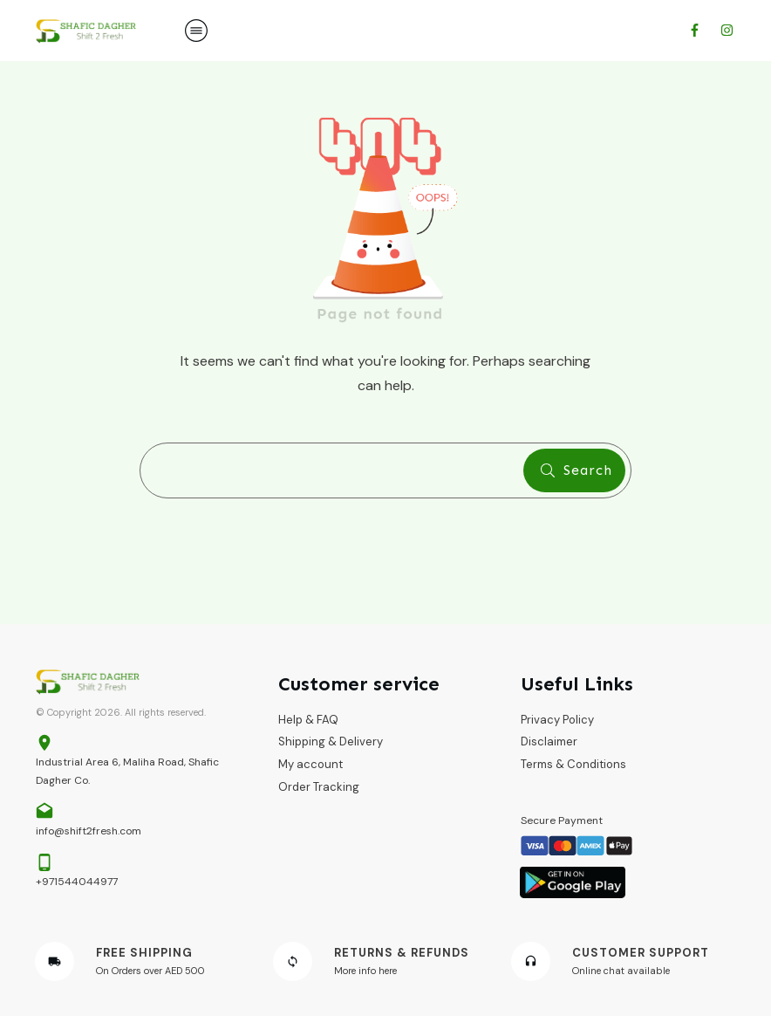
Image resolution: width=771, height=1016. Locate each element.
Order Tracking (318, 786)
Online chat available (621, 971)
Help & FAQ (308, 719)
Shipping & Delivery (330, 741)
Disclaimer (549, 741)
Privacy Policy (557, 719)
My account (310, 764)
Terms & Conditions (573, 764)
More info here (365, 971)
